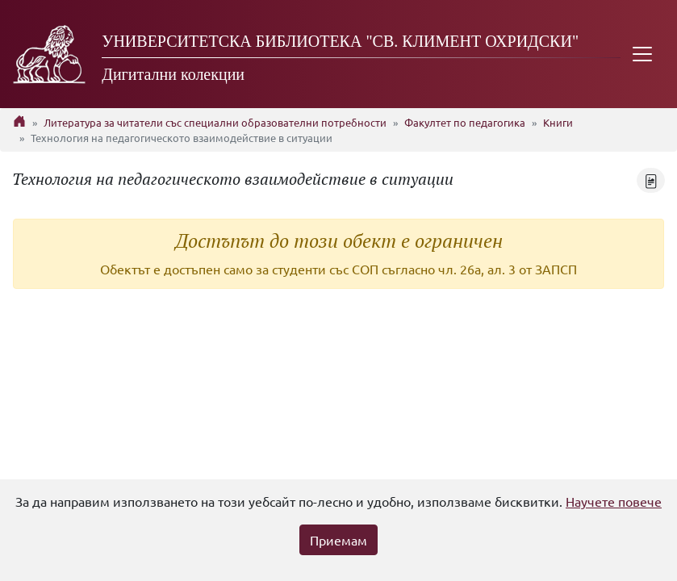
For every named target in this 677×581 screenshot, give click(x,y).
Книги (558, 122)
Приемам (338, 540)
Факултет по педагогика (464, 122)
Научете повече (614, 501)
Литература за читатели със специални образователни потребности (215, 122)
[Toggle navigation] (642, 54)
